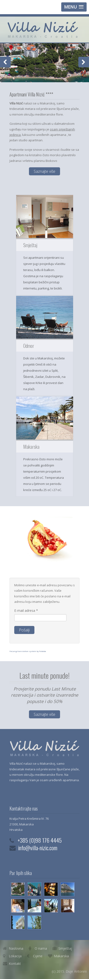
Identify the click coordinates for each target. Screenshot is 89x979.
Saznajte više (44, 171)
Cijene (37, 956)
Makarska (61, 956)
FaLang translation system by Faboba (27, 651)
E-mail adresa (26, 610)
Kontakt (15, 963)
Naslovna (16, 948)
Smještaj (65, 948)
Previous (5, 62)
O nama (41, 948)
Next (83, 62)
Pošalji (24, 630)
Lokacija (15, 956)
